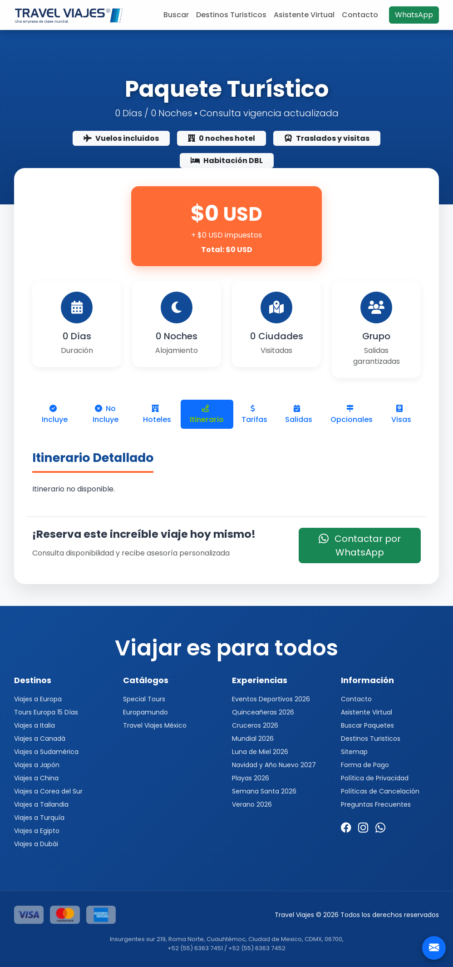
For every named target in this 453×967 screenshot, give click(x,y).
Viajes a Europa (38, 699)
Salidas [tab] (298, 415)
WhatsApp (414, 15)
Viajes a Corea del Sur (48, 791)
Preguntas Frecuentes (376, 804)
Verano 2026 (252, 804)
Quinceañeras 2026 (263, 712)
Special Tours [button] (144, 699)
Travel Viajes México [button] (155, 725)
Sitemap (354, 751)
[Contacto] (434, 948)
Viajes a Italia (34, 725)
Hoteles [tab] (157, 415)
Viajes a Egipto (36, 830)
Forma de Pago (365, 764)
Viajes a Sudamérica (46, 751)
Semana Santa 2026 (264, 791)
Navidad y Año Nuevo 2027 (274, 764)
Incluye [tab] (55, 415)
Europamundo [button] (145, 712)
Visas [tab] (401, 415)
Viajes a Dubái (36, 843)
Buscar (176, 15)
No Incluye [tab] (105, 414)
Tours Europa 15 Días (46, 712)
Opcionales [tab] (351, 415)
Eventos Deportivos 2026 (271, 699)
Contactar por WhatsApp (360, 545)
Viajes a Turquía (39, 817)
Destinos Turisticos (231, 15)
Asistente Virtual (304, 15)
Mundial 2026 (253, 738)
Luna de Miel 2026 (260, 751)
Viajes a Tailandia (41, 804)
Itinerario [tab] (207, 415)
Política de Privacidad (375, 778)
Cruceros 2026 (255, 725)
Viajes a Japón (36, 764)
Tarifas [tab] (254, 415)
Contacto (360, 15)
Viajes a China (36, 778)
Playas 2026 (250, 778)
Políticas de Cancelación (380, 791)
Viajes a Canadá (39, 738)
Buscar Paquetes (367, 725)
